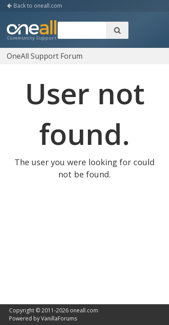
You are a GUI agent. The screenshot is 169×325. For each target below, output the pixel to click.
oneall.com (84, 310)
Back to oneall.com (34, 5)
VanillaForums (59, 318)
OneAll (31, 31)
